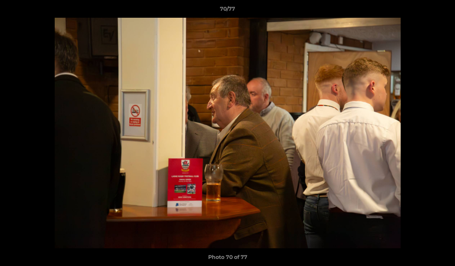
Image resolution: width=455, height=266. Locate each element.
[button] (441, 10)
